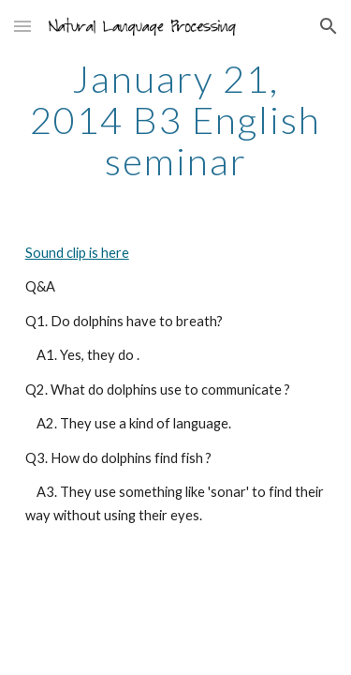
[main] (176, 120)
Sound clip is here (77, 253)
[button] (22, 26)
